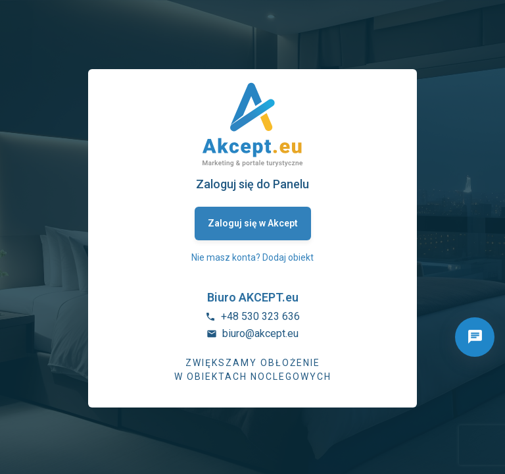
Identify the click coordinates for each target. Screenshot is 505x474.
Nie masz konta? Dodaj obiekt (252, 257)
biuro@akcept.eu (260, 333)
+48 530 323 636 (260, 316)
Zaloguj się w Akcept (253, 223)
